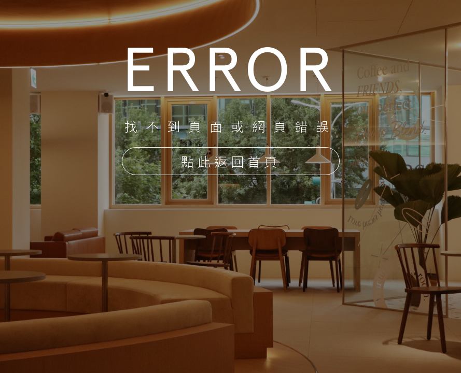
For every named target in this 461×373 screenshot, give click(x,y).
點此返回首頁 (231, 162)
